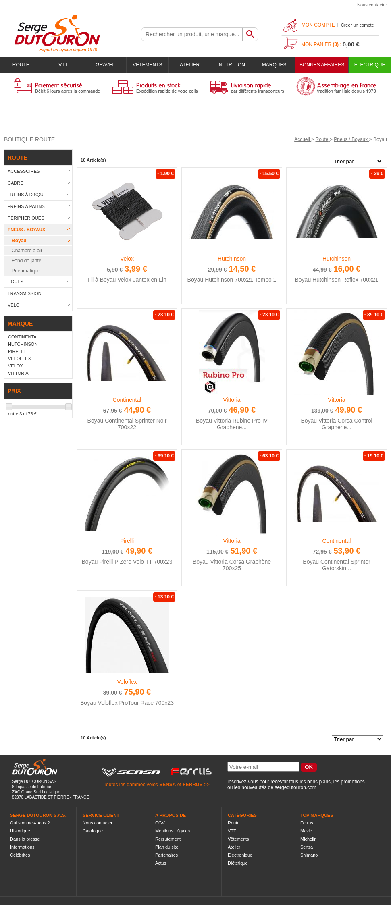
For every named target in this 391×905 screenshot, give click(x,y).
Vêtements (147, 65)
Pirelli (127, 541)
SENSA (167, 784)
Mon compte (318, 25)
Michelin (308, 839)
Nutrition (232, 65)
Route (20, 65)
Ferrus (306, 822)
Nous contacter (372, 4)
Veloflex (127, 682)
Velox (127, 258)
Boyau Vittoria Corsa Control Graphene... (336, 423)
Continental (127, 399)
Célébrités (20, 855)
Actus (160, 863)
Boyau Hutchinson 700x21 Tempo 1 (232, 279)
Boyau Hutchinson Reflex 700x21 (336, 279)
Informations (22, 847)
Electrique (369, 65)
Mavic (306, 830)
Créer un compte (357, 25)
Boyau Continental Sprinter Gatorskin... (336, 564)
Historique (20, 830)
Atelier (190, 65)
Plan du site (166, 847)
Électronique (240, 855)
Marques (274, 65)
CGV (160, 822)
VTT (63, 65)
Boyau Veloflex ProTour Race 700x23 (127, 703)
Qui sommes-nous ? (30, 822)
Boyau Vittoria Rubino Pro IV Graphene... (232, 423)
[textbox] (191, 34)
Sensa (306, 847)
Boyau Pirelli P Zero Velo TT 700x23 (127, 561)
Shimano (309, 855)
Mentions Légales (172, 830)
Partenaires (166, 855)
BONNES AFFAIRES (321, 65)
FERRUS (192, 784)
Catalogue (93, 830)
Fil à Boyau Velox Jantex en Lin (126, 279)
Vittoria (231, 399)
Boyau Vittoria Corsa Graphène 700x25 (232, 564)
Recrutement (168, 839)
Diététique (238, 863)
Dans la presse (25, 839)
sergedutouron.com (295, 787)
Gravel (105, 65)
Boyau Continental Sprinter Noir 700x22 (127, 423)
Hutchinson (232, 258)
